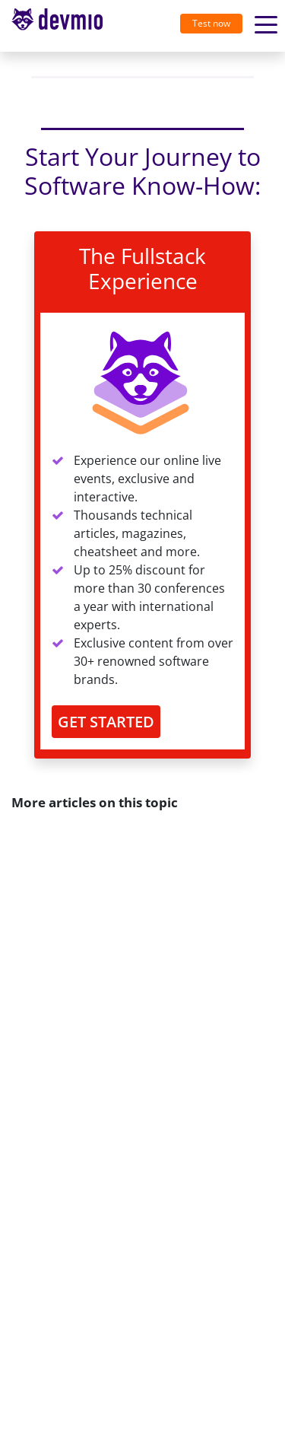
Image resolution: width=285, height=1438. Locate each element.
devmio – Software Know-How (57, 25)
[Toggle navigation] (63, 26)
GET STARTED (106, 721)
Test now (211, 23)
